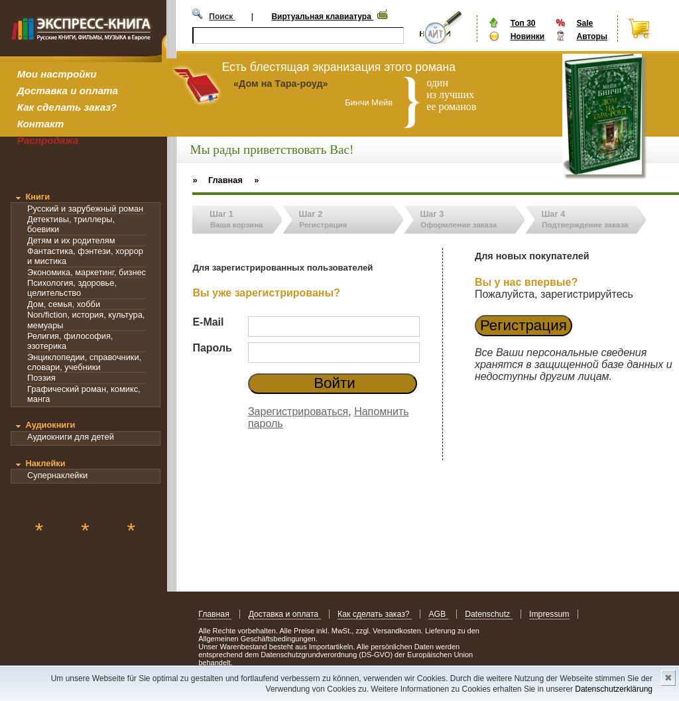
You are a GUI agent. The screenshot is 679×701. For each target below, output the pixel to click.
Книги (37, 197)
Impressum (549, 614)
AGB (438, 614)
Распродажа (48, 140)
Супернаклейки (57, 475)
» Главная (217, 180)
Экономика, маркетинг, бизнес (86, 272)
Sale (584, 23)
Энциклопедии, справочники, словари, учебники (84, 362)
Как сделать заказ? (67, 107)
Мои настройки (57, 74)
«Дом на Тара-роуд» (280, 83)
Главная (214, 614)
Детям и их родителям (71, 240)
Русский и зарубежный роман (85, 209)
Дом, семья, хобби (63, 304)
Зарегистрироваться (298, 411)
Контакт (40, 123)
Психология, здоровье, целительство (72, 288)
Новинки (527, 36)
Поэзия (41, 378)
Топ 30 (523, 23)
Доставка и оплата (67, 90)
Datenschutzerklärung (613, 689)
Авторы (591, 36)
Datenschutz (488, 614)
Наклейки (45, 463)
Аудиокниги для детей (70, 437)
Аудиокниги (50, 425)
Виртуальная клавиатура (322, 16)
